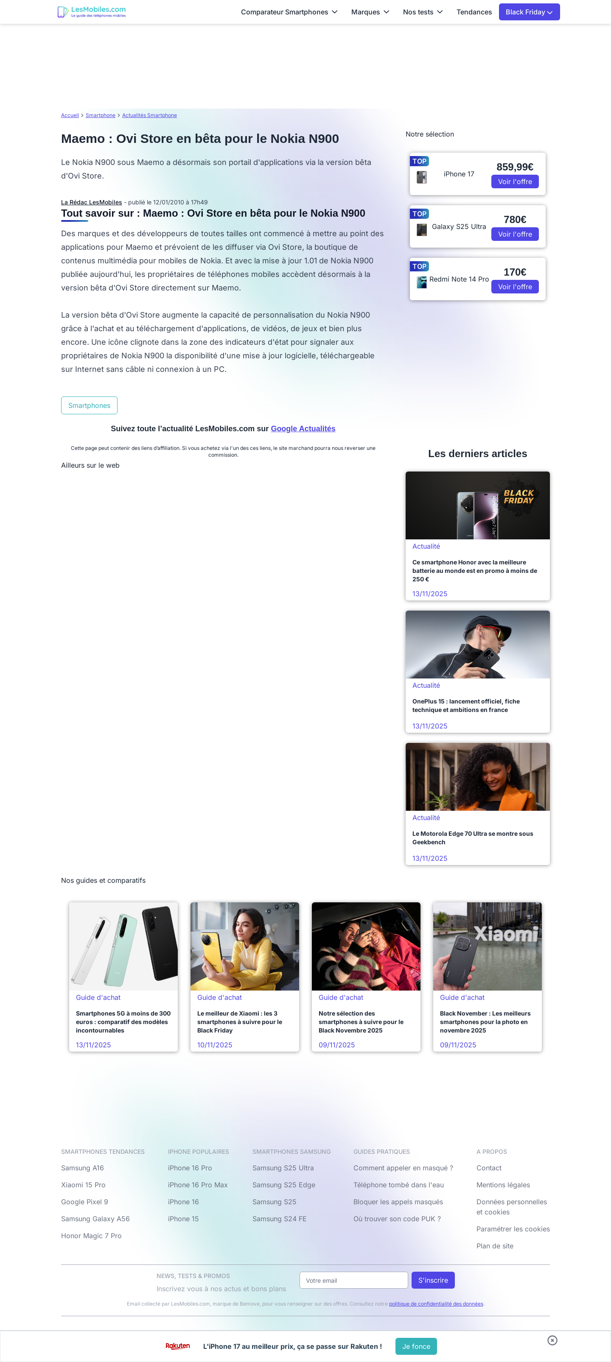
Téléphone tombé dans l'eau (398, 1185)
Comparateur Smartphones (289, 12)
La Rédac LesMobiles (91, 202)
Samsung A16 (82, 1168)
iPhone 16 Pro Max (198, 1185)
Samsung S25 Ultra (283, 1168)
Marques (370, 12)
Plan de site (494, 1246)
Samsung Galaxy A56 (95, 1218)
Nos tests (423, 12)
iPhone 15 (183, 1218)
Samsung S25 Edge (283, 1185)
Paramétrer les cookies (513, 1229)
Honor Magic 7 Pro (91, 1235)
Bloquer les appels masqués (398, 1201)
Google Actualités (303, 428)
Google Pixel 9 (84, 1201)
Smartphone (100, 115)
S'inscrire (433, 1280)
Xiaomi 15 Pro (83, 1185)
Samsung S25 (274, 1201)
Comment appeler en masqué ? (403, 1168)
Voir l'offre (515, 181)
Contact (489, 1168)
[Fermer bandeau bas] (552, 1340)
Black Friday (529, 12)
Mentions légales (503, 1185)
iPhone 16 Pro (190, 1168)
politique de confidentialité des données (436, 1304)
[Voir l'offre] (416, 1346)
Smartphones (89, 405)
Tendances (474, 12)
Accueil (70, 115)
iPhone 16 (183, 1201)
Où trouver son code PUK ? (397, 1218)
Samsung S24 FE (279, 1218)
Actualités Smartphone (149, 115)
